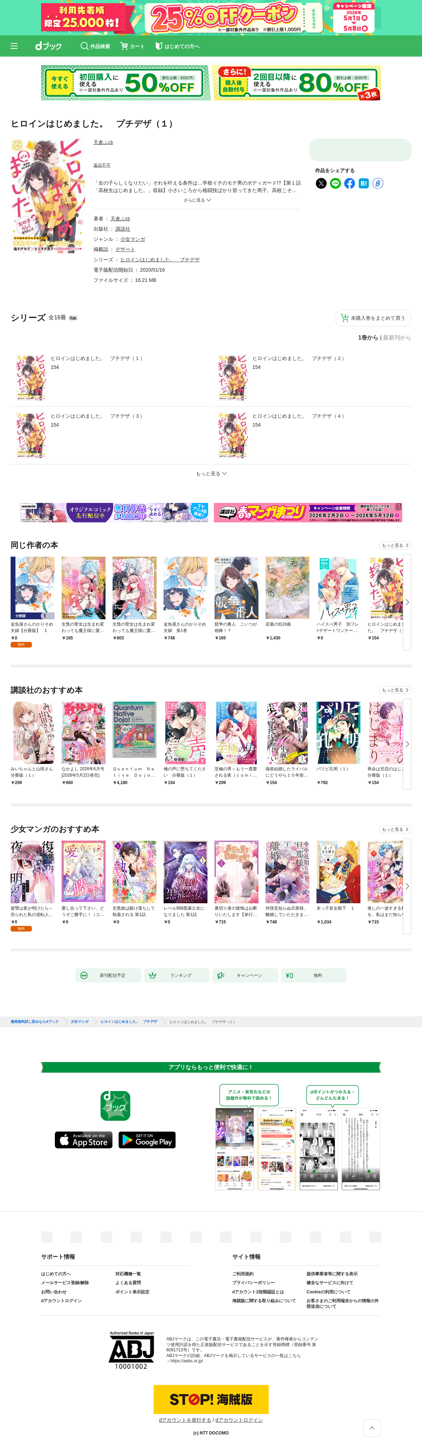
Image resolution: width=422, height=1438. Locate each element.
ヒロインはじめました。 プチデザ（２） (299, 358)
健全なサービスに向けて (330, 1271)
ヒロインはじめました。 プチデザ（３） (98, 416)
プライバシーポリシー (253, 1271)
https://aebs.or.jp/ (187, 1349)
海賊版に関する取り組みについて (264, 1289)
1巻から (368, 338)
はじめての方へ (56, 1262)
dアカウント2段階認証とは (258, 1280)
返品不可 (101, 165)
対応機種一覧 (128, 1262)
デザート (125, 249)
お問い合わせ (54, 1280)
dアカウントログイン (61, 1289)
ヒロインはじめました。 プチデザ (160, 259)
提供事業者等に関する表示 (332, 1262)
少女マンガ (132, 239)
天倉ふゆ (103, 142)
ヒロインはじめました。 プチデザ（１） (98, 358)
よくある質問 (128, 1271)
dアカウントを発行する (185, 1408)
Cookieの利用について (328, 1280)
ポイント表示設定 (132, 1280)
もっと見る (392, 545)
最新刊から (397, 338)
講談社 (122, 229)
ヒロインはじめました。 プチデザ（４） (299, 416)
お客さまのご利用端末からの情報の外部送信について (343, 1292)
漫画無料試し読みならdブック (35, 1010)
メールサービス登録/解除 (65, 1271)
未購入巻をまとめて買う (378, 318)
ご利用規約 (242, 1262)
